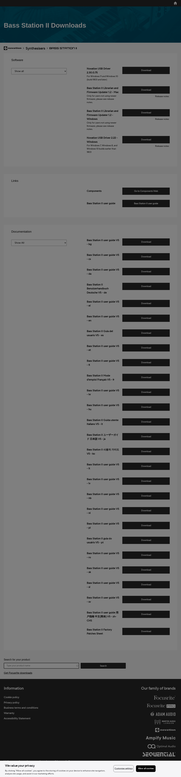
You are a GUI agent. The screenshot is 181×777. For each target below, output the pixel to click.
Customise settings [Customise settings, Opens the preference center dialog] (123, 768)
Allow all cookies (146, 768)
